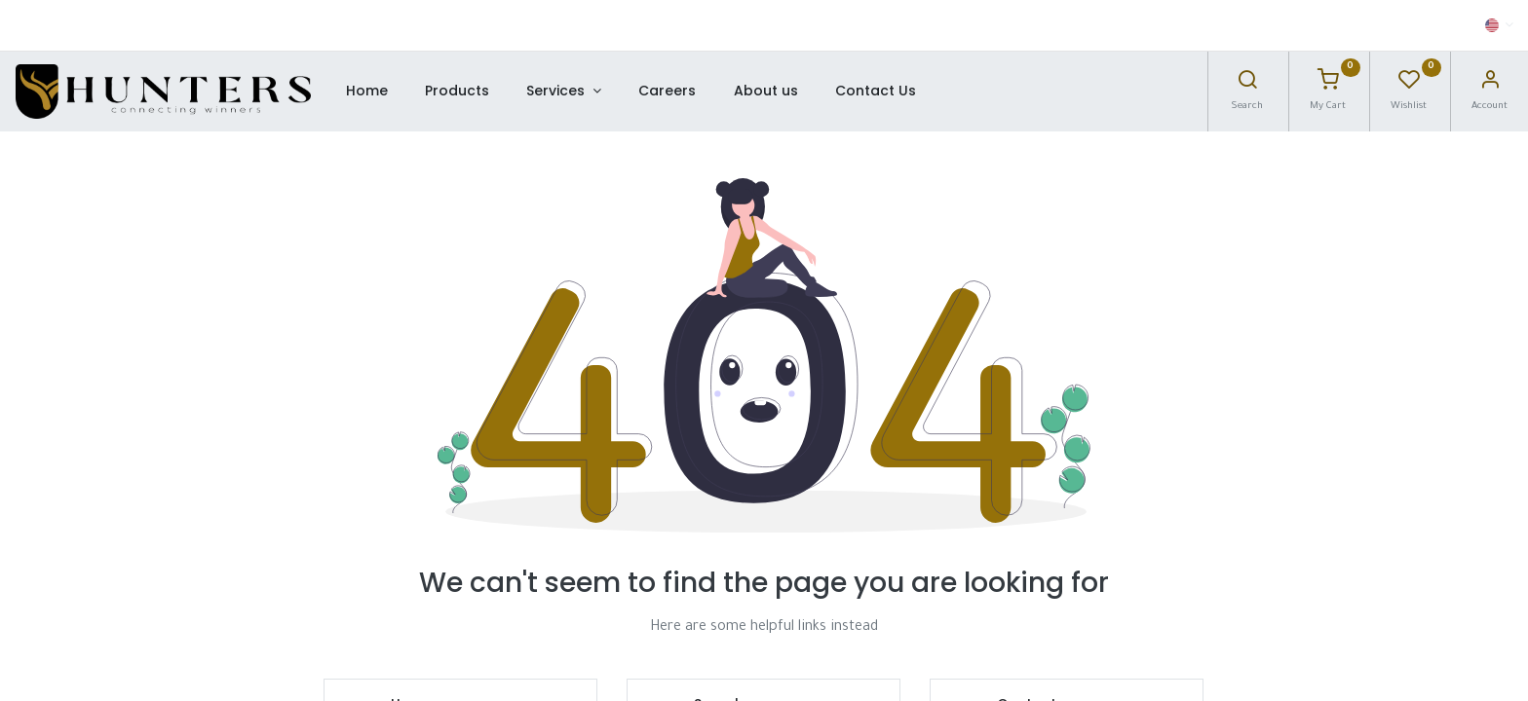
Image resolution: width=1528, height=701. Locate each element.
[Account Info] (1490, 85)
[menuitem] (365, 91)
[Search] (1247, 85)
